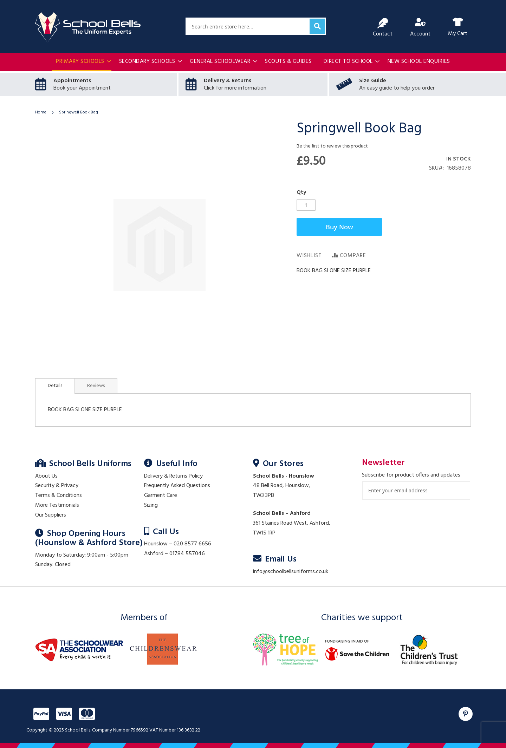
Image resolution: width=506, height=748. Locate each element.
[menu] (253, 62)
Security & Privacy (56, 485)
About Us (46, 476)
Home (40, 112)
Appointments (72, 80)
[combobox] (256, 26)
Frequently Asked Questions (177, 485)
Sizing (151, 505)
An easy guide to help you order (397, 88)
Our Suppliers (50, 515)
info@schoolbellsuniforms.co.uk (290, 571)
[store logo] (88, 27)
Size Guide (372, 80)
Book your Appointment (82, 88)
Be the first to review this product (332, 146)
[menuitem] (81, 62)
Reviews (96, 386)
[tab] (55, 386)
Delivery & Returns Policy (173, 476)
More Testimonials (57, 505)
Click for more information (235, 88)
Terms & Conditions (58, 495)
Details (55, 386)
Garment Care (160, 495)
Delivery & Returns (227, 80)
